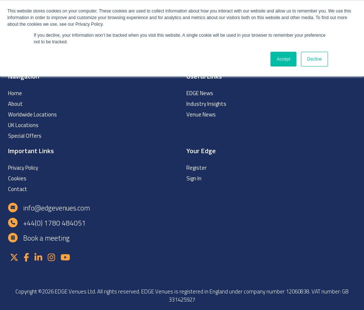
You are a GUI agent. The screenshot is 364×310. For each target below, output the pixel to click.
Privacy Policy (23, 167)
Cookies (17, 178)
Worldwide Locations (32, 114)
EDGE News (199, 93)
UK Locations (23, 125)
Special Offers (24, 135)
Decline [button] (314, 59)
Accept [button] (283, 59)
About (15, 104)
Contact (17, 189)
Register (196, 167)
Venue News (201, 114)
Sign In (193, 178)
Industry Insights (206, 104)
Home (15, 93)
